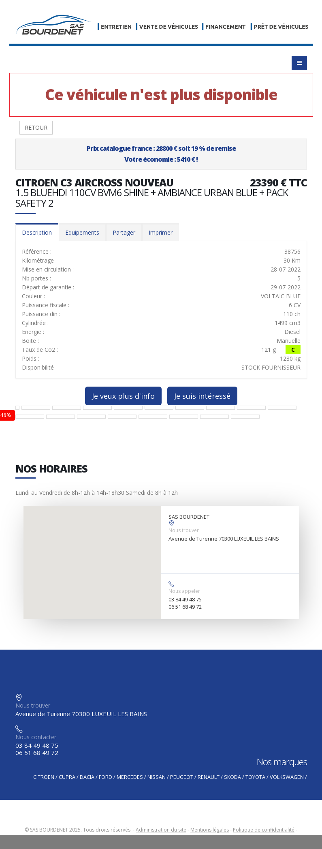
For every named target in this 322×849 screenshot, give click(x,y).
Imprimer (161, 232)
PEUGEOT (181, 777)
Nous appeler (184, 591)
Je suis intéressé (202, 396)
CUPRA (67, 777)
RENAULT (209, 777)
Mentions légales (209, 829)
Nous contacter (35, 737)
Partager (124, 232)
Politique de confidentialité (263, 829)
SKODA (232, 777)
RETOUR (36, 127)
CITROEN (43, 777)
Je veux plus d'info (123, 396)
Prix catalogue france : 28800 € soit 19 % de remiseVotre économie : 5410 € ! (161, 154)
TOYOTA (255, 777)
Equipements (82, 232)
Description (37, 232)
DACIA (87, 777)
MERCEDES (130, 777)
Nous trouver (183, 530)
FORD (105, 777)
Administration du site (161, 829)
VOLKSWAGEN (287, 777)
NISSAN (156, 777)
